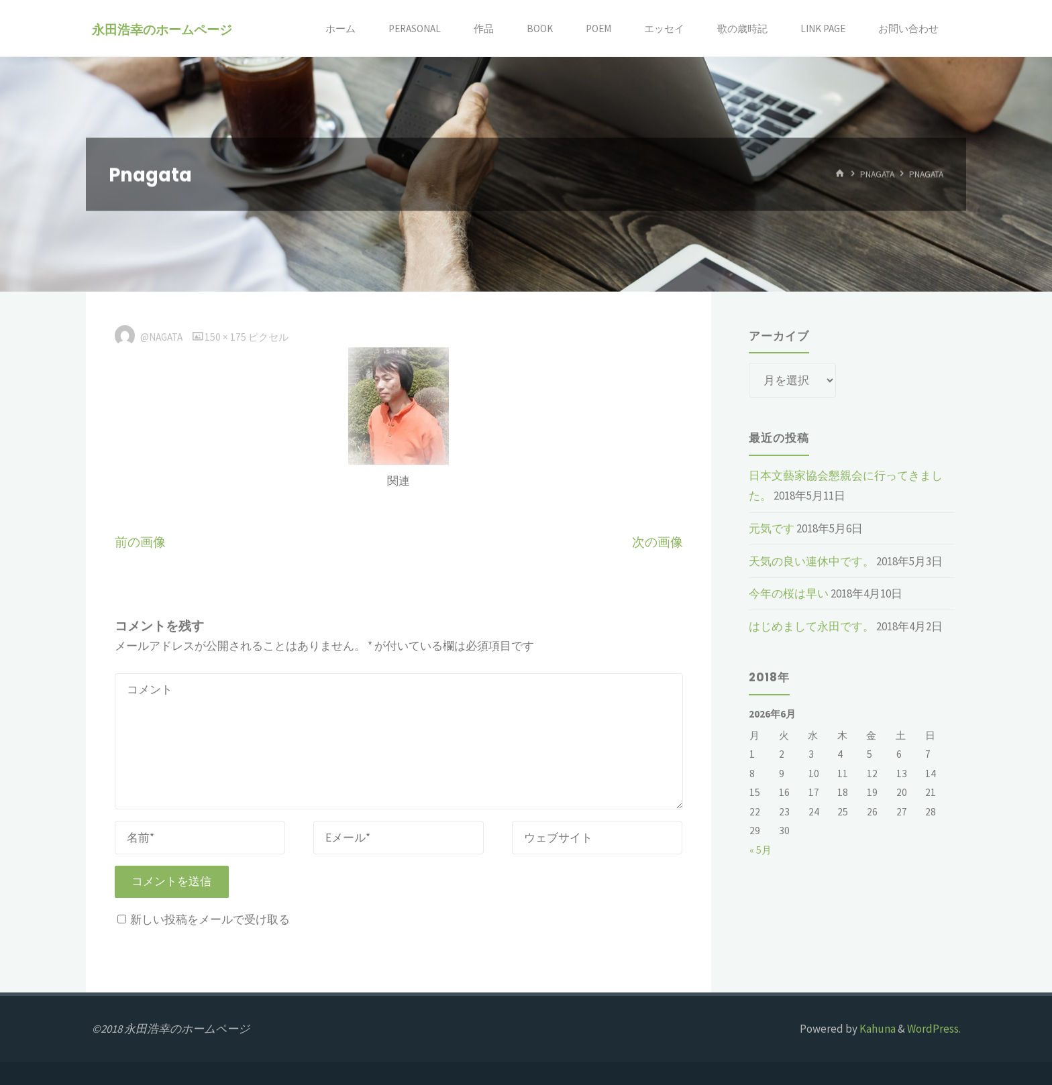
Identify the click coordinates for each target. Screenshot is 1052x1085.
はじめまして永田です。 (811, 626)
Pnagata (877, 174)
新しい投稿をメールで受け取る (210, 919)
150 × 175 (226, 337)
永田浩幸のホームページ (162, 29)
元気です (771, 528)
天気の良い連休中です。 (811, 561)
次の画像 (657, 542)
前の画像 (140, 542)
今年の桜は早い (789, 593)
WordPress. (934, 1028)
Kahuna (876, 1028)
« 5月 (760, 850)
